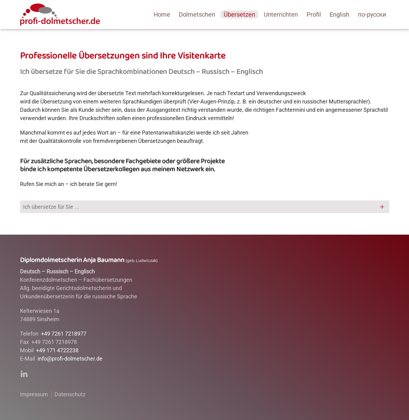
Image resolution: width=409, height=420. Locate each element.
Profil (314, 14)
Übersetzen (239, 14)
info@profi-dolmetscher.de (70, 358)
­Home (162, 14)
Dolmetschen (197, 14)
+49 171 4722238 (57, 350)
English (339, 14)
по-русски (372, 14)
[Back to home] (60, 14)
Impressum (34, 394)
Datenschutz (70, 394)
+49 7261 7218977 (63, 333)
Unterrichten (281, 14)
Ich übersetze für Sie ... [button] (51, 207)
